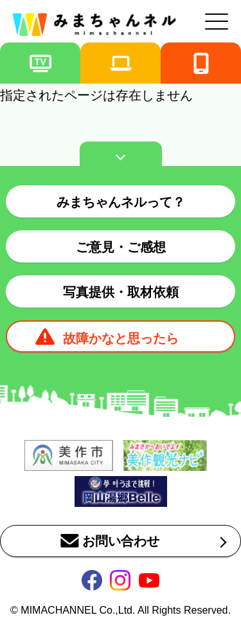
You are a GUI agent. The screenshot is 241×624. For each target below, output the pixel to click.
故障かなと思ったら (121, 338)
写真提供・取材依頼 (121, 292)
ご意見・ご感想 (121, 247)
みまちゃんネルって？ (121, 202)
